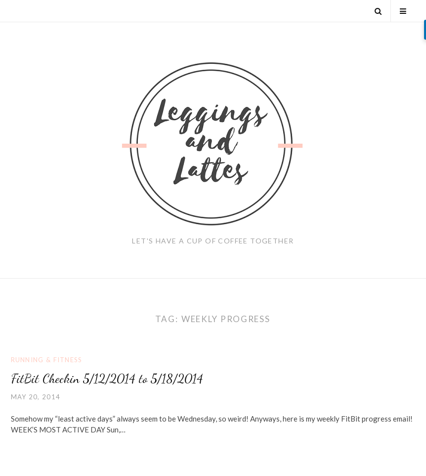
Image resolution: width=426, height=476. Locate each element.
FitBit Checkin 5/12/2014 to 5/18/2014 (107, 378)
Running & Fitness (47, 360)
